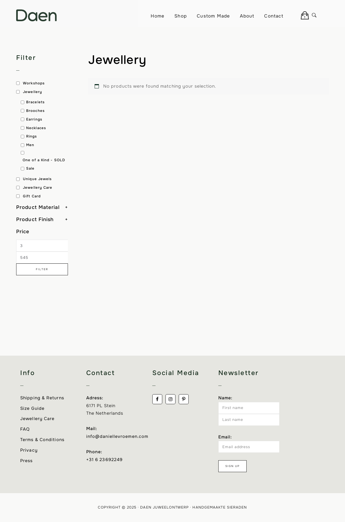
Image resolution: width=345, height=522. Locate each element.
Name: (225, 398)
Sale (30, 168)
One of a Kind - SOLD (44, 160)
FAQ (25, 429)
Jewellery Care (37, 187)
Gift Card (32, 196)
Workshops (34, 83)
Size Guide (32, 408)
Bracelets (35, 102)
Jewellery (32, 92)
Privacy (29, 450)
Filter (42, 269)
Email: (225, 437)
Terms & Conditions (42, 439)
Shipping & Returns (42, 398)
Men (30, 145)
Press (26, 460)
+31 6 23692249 (104, 459)
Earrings (34, 119)
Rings (31, 136)
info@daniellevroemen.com (117, 436)
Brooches (35, 110)
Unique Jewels (37, 179)
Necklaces (36, 128)
